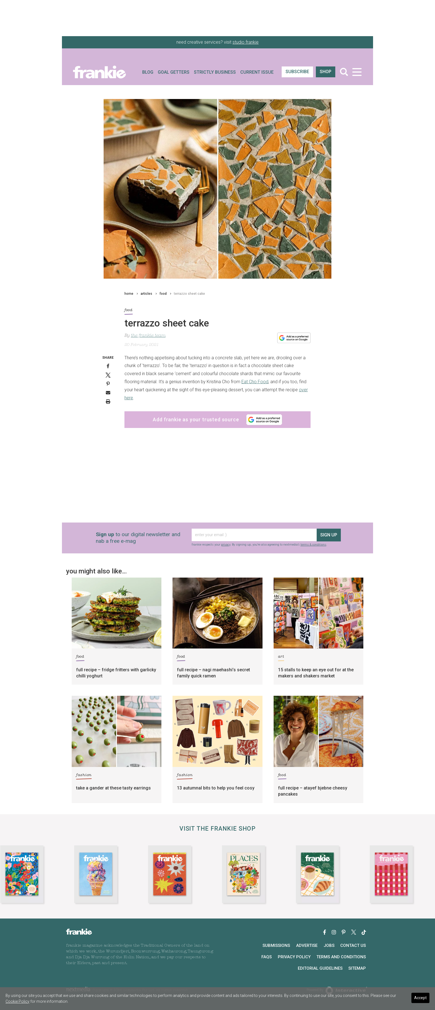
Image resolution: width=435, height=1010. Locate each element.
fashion (84, 776)
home (128, 293)
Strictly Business (215, 72)
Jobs (329, 945)
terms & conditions (313, 544)
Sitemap (357, 968)
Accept (420, 998)
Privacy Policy (294, 956)
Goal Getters (173, 72)
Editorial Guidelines (320, 968)
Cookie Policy (17, 1001)
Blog (147, 72)
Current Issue (257, 72)
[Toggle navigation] (357, 72)
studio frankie (245, 42)
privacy (225, 544)
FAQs (266, 956)
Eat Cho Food (254, 381)
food (163, 293)
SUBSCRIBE (297, 71)
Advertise (307, 945)
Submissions (276, 945)
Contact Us (353, 945)
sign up (328, 535)
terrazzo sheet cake (189, 293)
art (281, 657)
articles (146, 293)
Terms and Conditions (341, 956)
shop (325, 71)
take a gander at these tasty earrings (113, 788)
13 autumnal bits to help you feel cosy (215, 788)
